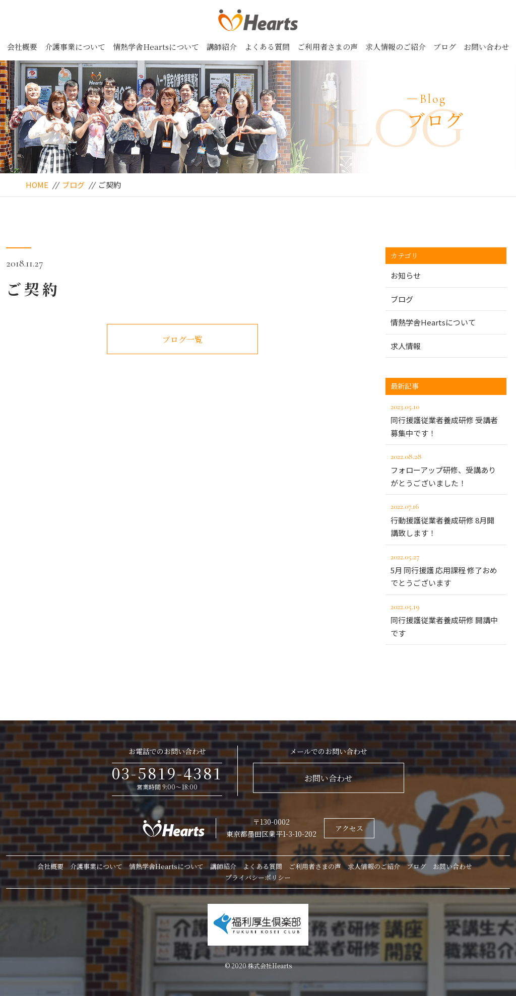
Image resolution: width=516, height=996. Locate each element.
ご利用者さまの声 (327, 46)
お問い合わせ (486, 46)
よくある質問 (267, 46)
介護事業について (75, 46)
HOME (37, 184)
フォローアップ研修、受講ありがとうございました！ (446, 469)
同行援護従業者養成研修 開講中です (446, 619)
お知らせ (406, 275)
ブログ (444, 46)
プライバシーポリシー (258, 877)
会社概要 (22, 46)
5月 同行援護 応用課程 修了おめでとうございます (446, 569)
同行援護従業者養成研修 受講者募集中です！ (446, 419)
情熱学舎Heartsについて (156, 46)
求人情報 (406, 346)
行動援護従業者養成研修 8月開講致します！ (446, 519)
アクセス (349, 828)
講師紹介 (222, 46)
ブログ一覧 (182, 339)
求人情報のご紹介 (395, 46)
